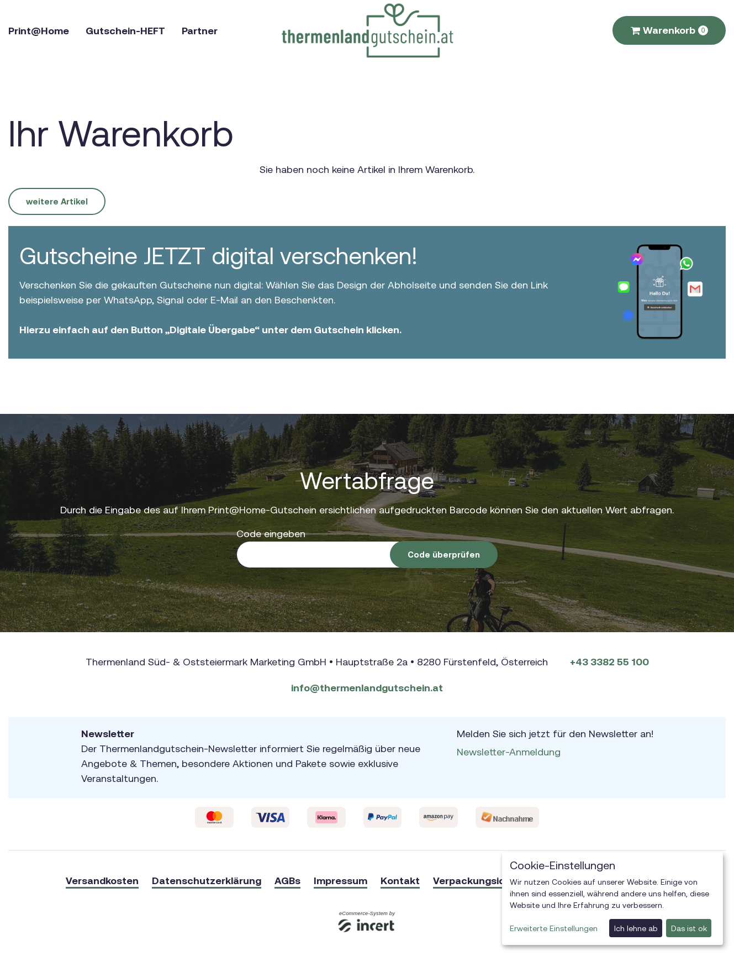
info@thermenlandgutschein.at (367, 688)
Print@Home (38, 30)
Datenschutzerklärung (206, 880)
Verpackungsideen (478, 880)
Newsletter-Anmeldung (509, 752)
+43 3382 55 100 (609, 662)
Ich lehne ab (636, 928)
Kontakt (400, 880)
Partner (200, 30)
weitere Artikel (57, 201)
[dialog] (612, 898)
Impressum (340, 880)
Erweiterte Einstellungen (554, 928)
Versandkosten (102, 880)
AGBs (287, 880)
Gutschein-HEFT (125, 30)
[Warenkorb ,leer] (669, 30)
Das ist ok (689, 928)
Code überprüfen (444, 554)
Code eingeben (270, 533)
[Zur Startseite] (367, 30)
